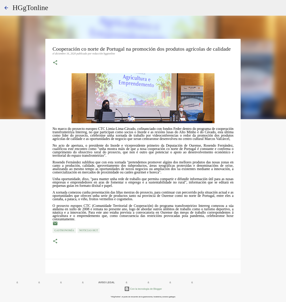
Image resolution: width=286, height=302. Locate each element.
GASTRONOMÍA (64, 230)
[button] (55, 63)
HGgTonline (30, 8)
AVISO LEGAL (106, 282)
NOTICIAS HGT (88, 230)
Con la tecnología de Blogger (143, 288)
